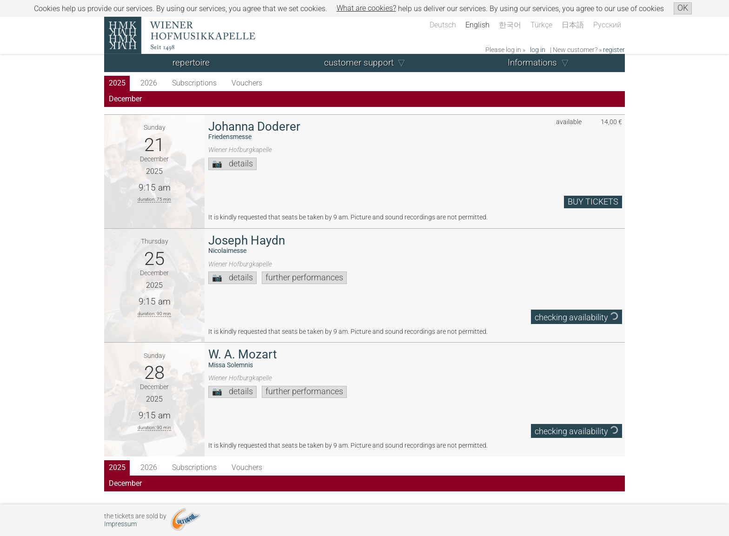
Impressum (120, 524)
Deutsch (443, 24)
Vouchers (247, 83)
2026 (148, 83)
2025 (117, 83)
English (477, 24)
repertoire (191, 62)
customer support (359, 62)
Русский (607, 24)
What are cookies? (366, 8)
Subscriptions (194, 83)
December (125, 98)
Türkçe (541, 24)
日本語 (573, 24)
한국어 (510, 24)
